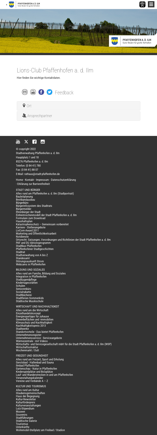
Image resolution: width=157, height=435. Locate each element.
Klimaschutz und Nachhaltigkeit (34, 322)
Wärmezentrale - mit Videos (32, 341)
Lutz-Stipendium (25, 408)
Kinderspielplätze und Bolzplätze (34, 371)
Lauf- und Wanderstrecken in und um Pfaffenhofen (44, 374)
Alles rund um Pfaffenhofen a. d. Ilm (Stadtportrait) (45, 193)
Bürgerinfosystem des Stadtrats (34, 205)
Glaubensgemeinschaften (30, 393)
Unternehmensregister (28, 334)
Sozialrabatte (23, 291)
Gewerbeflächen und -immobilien (34, 319)
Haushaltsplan (24, 221)
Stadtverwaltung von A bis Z (32, 255)
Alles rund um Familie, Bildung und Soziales (41, 273)
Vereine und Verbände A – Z (32, 380)
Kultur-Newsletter (26, 399)
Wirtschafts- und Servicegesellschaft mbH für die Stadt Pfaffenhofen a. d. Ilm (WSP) (64, 344)
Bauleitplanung (24, 196)
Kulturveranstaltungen (28, 405)
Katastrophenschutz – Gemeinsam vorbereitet (42, 224)
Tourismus (22, 423)
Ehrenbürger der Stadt (28, 211)
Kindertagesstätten (27, 282)
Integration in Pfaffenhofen (31, 276)
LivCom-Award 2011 (27, 230)
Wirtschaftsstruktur (27, 347)
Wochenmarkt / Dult (27, 350)
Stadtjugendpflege (26, 279)
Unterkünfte (22, 426)
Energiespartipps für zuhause (32, 316)
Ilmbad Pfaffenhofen (27, 365)
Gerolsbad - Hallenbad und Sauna (35, 362)
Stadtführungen (24, 417)
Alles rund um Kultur (27, 390)
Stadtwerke (22, 328)
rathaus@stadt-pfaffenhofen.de (42, 174)
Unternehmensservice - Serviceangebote (39, 337)
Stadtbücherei (24, 295)
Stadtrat (20, 252)
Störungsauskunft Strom (30, 261)
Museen (20, 411)
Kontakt (29, 179)
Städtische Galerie (26, 420)
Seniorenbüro (23, 288)
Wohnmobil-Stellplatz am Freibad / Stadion (40, 430)
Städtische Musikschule (29, 301)
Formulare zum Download (30, 218)
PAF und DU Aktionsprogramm (33, 242)
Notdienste (22, 236)
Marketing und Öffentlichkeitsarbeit (36, 233)
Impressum (42, 179)
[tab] (78, 106)
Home (19, 179)
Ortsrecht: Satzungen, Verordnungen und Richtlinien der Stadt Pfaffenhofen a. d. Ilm (63, 239)
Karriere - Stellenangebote (30, 227)
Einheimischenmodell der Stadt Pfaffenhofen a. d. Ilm (46, 215)
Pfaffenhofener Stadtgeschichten (35, 248)
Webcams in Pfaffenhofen (30, 264)
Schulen (20, 285)
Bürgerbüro (22, 202)
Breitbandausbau (25, 199)
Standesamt (23, 258)
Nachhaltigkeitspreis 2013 (31, 325)
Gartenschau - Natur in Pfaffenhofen (36, 368)
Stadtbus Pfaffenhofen (29, 245)
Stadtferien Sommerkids (30, 298)
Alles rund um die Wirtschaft (32, 310)
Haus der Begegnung (27, 396)
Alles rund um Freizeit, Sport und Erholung (40, 359)
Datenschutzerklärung (63, 179)
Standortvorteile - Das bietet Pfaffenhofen (39, 331)
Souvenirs (21, 414)
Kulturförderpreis (25, 402)
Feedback (64, 93)
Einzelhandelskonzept (28, 313)
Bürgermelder (23, 208)
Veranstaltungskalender (29, 377)
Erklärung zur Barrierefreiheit (33, 184)
